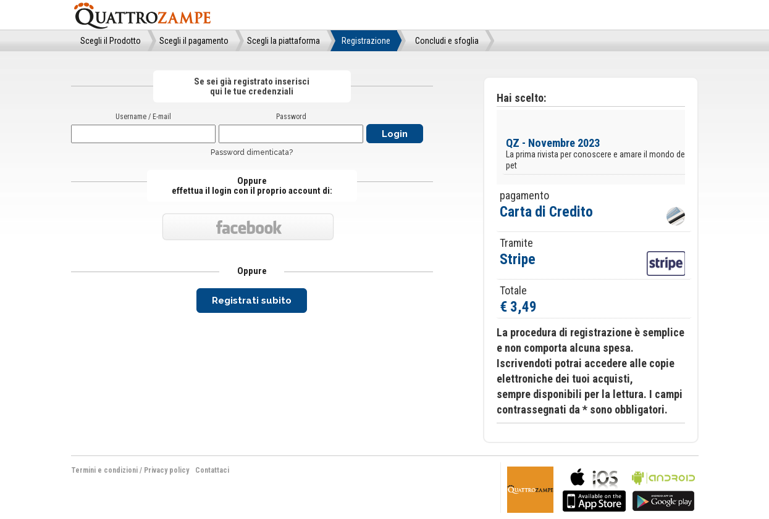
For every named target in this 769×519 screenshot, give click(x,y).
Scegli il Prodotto (110, 41)
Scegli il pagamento (194, 41)
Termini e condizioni (104, 470)
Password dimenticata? (252, 152)
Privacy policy (166, 470)
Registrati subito (252, 300)
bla (594, 488)
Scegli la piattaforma (283, 41)
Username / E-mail (143, 116)
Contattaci (212, 470)
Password (291, 116)
